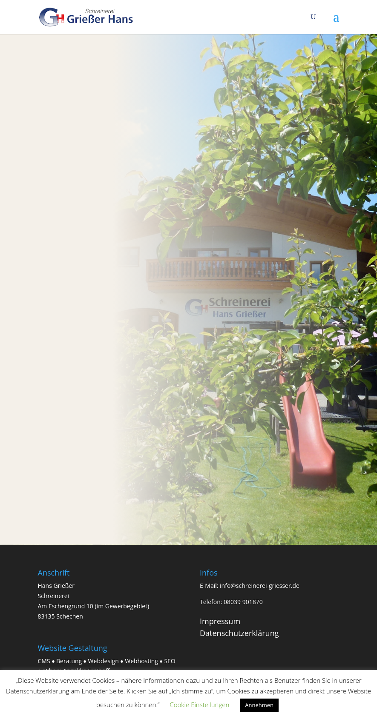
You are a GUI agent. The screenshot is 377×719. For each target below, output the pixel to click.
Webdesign (103, 661)
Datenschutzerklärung (239, 633)
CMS (44, 661)
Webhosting (141, 661)
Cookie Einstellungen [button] (199, 704)
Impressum (220, 621)
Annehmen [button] (259, 705)
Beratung (69, 661)
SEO (169, 661)
